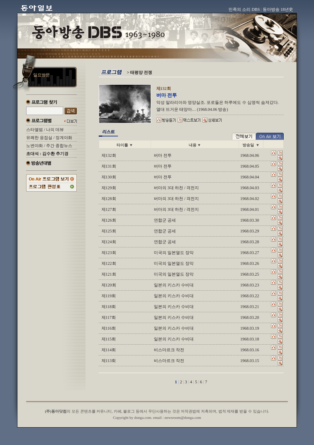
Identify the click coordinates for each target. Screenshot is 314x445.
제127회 (109, 209)
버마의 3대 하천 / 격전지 (176, 187)
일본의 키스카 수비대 (174, 285)
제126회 (109, 220)
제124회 (109, 241)
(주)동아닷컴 (56, 411)
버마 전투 (163, 155)
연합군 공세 (165, 220)
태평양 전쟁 (141, 72)
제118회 (109, 306)
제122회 (109, 263)
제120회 (109, 285)
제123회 (109, 252)
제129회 (109, 187)
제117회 (109, 317)
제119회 (109, 295)
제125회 (109, 231)
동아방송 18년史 (278, 9)
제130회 (109, 177)
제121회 (109, 274)
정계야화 (63, 137)
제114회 (109, 349)
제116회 (109, 328)
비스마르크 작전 (169, 349)
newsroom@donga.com (183, 417)
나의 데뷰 (55, 129)
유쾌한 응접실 (39, 137)
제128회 (109, 198)
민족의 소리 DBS (244, 9)
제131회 (109, 166)
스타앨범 (34, 129)
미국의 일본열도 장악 (174, 252)
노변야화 (34, 145)
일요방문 (41, 74)
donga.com (142, 417)
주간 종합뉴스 (59, 145)
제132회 (109, 155)
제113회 (109, 360)
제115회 (109, 339)
